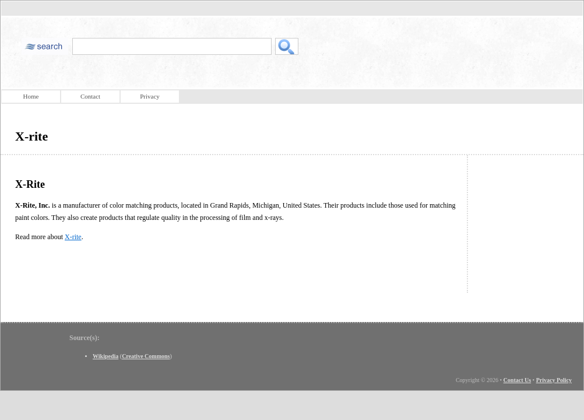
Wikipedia (105, 356)
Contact (90, 96)
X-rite (73, 237)
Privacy (150, 96)
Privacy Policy (554, 380)
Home (31, 96)
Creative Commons (146, 356)
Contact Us (518, 380)
